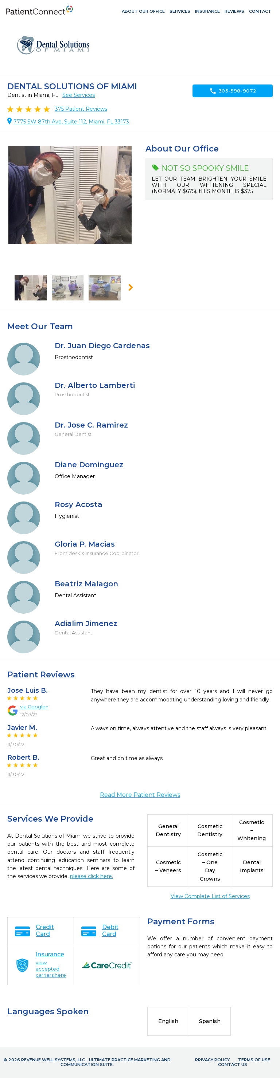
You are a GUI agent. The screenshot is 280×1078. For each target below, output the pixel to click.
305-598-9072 (232, 91)
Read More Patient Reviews (140, 794)
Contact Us (232, 1064)
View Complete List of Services (210, 896)
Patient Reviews (81, 109)
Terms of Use (254, 1059)
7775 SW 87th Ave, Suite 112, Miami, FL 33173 (71, 121)
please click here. (91, 876)
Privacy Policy (212, 1059)
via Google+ (34, 706)
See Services (78, 95)
